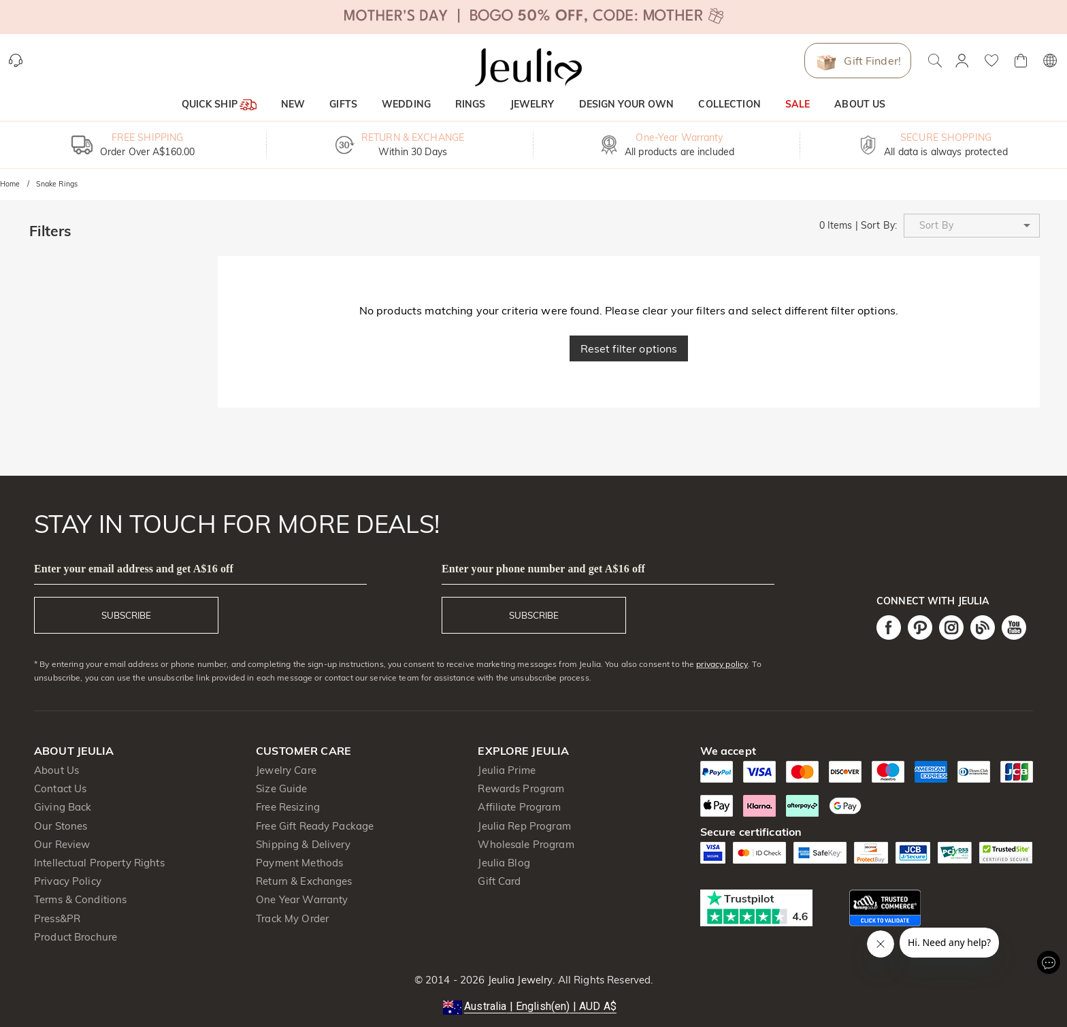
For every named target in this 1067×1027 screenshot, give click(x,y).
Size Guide (281, 788)
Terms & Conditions (80, 899)
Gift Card (499, 881)
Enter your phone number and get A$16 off (543, 568)
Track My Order (292, 918)
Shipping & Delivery (303, 844)
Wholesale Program (526, 844)
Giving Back (62, 806)
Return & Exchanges (304, 881)
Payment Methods (299, 862)
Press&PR (57, 918)
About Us (56, 770)
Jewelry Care (286, 770)
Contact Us (60, 788)
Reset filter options (629, 348)
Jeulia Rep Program (524, 825)
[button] (972, 226)
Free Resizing (288, 806)
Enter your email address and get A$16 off (133, 568)
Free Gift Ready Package (315, 825)
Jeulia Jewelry (519, 979)
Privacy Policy (67, 881)
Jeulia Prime (507, 770)
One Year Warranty (302, 899)
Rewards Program (521, 788)
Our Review (62, 844)
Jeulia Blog (503, 862)
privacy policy (722, 664)
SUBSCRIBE (126, 615)
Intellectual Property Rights (99, 862)
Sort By (878, 225)
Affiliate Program (519, 806)
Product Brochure (75, 936)
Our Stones (60, 825)
